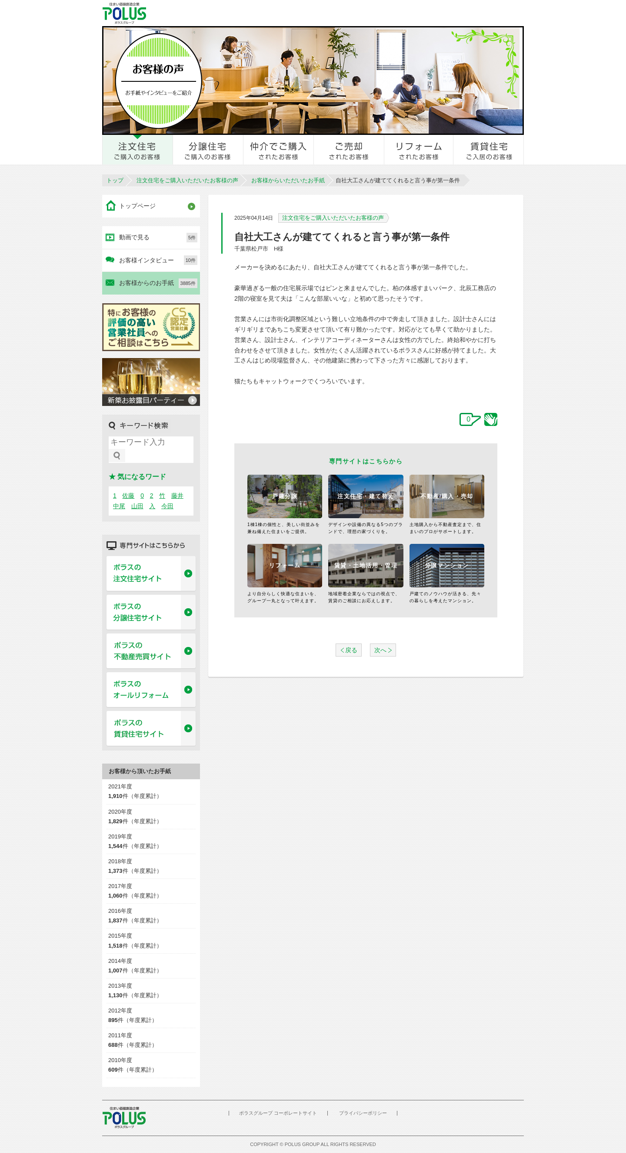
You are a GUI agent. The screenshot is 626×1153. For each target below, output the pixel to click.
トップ (115, 180)
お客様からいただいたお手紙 (288, 180)
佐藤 (128, 495)
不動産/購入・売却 (446, 496)
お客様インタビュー (158, 260)
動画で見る (158, 237)
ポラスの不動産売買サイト (151, 651)
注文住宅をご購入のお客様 (138, 149)
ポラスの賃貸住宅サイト (151, 729)
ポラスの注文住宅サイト (151, 574)
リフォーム (285, 565)
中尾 (119, 506)
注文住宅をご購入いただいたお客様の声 (187, 180)
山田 (137, 506)
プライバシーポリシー (363, 1113)
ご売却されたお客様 (349, 149)
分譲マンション (447, 565)
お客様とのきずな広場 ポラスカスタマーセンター (222, 13)
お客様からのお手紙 (158, 283)
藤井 (177, 495)
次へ (380, 650)
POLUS (124, 1117)
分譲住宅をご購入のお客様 (208, 149)
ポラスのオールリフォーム (151, 690)
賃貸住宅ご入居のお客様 (488, 149)
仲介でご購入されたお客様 (278, 149)
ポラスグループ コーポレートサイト (278, 1113)
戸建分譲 (284, 496)
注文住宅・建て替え (365, 496)
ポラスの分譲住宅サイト (151, 612)
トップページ (137, 205)
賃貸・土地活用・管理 (366, 565)
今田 (167, 506)
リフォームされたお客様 (419, 149)
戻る (351, 650)
